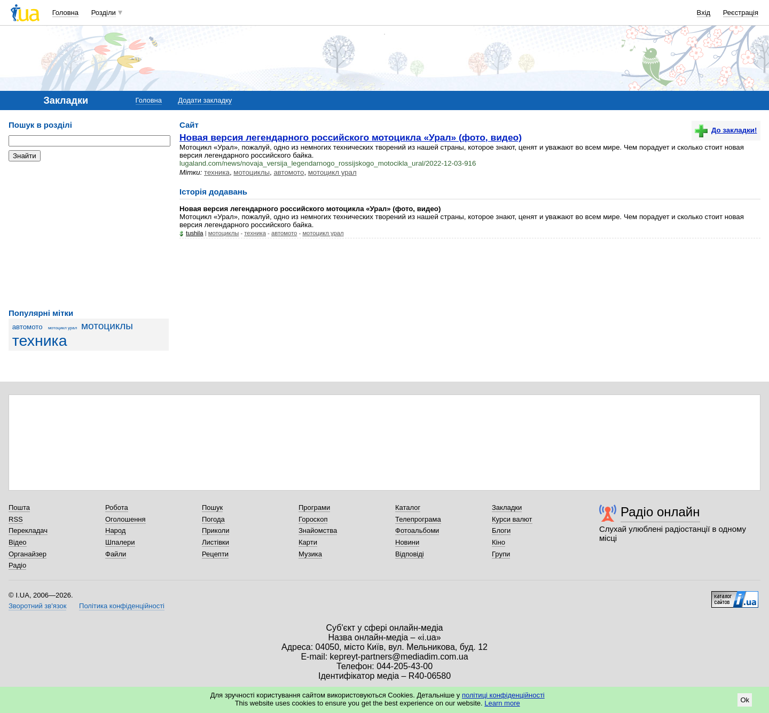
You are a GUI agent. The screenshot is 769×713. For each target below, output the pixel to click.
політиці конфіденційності (503, 695)
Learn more (502, 703)
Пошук (212, 507)
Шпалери (120, 542)
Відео (18, 542)
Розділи (103, 13)
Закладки (507, 507)
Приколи (215, 530)
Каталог (407, 507)
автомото (27, 327)
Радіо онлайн (660, 512)
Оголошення (125, 519)
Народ (115, 530)
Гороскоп (313, 519)
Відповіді (409, 554)
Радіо (17, 565)
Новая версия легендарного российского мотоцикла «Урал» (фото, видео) (350, 137)
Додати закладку (205, 100)
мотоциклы (107, 325)
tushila (194, 233)
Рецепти (215, 554)
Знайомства (318, 530)
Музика (310, 554)
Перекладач (28, 530)
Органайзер (27, 554)
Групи (501, 554)
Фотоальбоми (417, 530)
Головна (65, 13)
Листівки (215, 542)
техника (39, 340)
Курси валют (512, 519)
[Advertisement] (89, 235)
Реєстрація (740, 13)
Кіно (498, 542)
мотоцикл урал (62, 328)
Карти (308, 542)
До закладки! (726, 130)
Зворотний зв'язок (37, 606)
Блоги (501, 530)
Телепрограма (418, 519)
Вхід (704, 13)
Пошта (19, 507)
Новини (407, 542)
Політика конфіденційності (121, 606)
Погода (213, 519)
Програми (314, 507)
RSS (16, 519)
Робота (116, 507)
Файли (115, 554)
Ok (744, 700)
